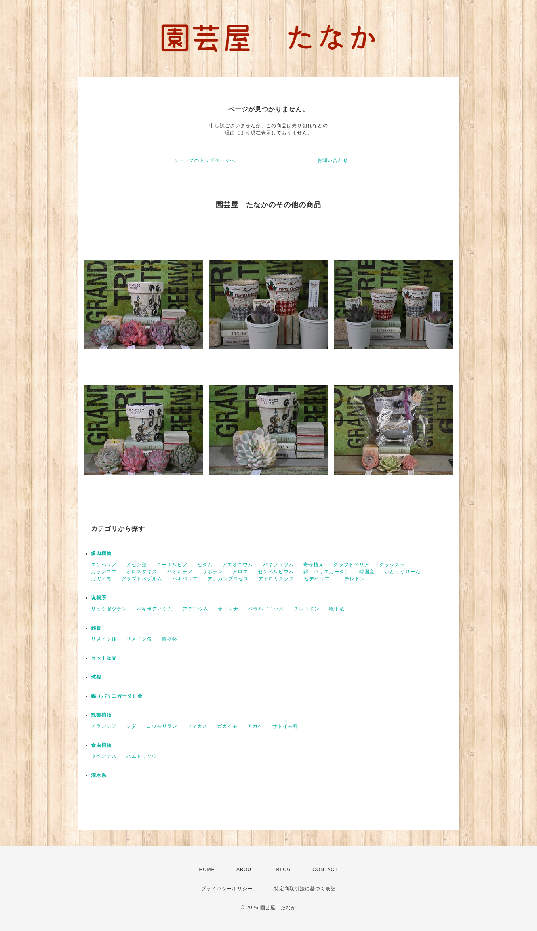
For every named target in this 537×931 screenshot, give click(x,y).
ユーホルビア (172, 564)
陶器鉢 (169, 639)
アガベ (255, 726)
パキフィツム (278, 564)
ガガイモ (101, 579)
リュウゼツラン (109, 609)
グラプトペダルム (141, 579)
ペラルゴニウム (266, 609)
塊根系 (99, 598)
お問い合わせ (332, 160)
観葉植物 (101, 715)
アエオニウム (237, 564)
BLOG (283, 869)
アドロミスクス (276, 579)
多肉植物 (101, 553)
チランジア (104, 726)
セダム (205, 564)
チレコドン (307, 609)
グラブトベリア (351, 564)
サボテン (212, 571)
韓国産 (367, 571)
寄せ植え (313, 564)
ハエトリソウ (141, 756)
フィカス (197, 726)
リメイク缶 (139, 639)
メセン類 (136, 564)
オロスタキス (141, 571)
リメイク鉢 (104, 639)
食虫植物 (101, 745)
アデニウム (195, 609)
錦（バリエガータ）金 (117, 696)
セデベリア (317, 579)
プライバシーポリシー (227, 888)
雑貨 (96, 628)
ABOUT (245, 869)
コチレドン (352, 579)
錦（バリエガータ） (326, 571)
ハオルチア (180, 571)
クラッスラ (392, 564)
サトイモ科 (285, 726)
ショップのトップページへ (204, 160)
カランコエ (104, 571)
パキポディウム (155, 609)
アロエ (240, 571)
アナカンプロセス (228, 579)
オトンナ (228, 609)
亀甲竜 (337, 609)
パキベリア (185, 579)
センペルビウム (276, 571)
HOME (207, 869)
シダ (131, 726)
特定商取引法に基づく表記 (305, 888)
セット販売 (104, 658)
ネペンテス (104, 756)
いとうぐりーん (403, 571)
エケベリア (104, 564)
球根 (96, 677)
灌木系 (99, 775)
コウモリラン (162, 726)
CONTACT (325, 869)
